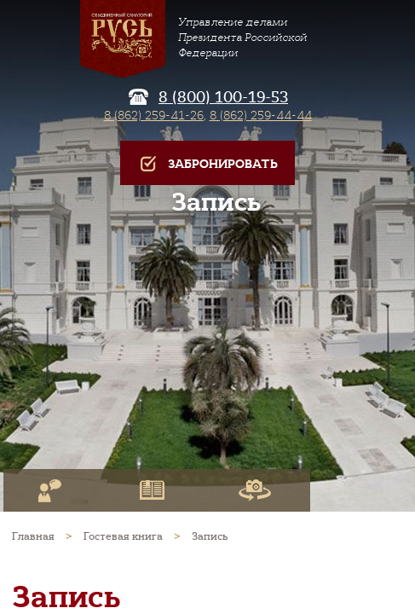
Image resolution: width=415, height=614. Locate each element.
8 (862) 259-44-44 (261, 115)
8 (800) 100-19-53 (223, 97)
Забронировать (207, 164)
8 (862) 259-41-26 (154, 115)
